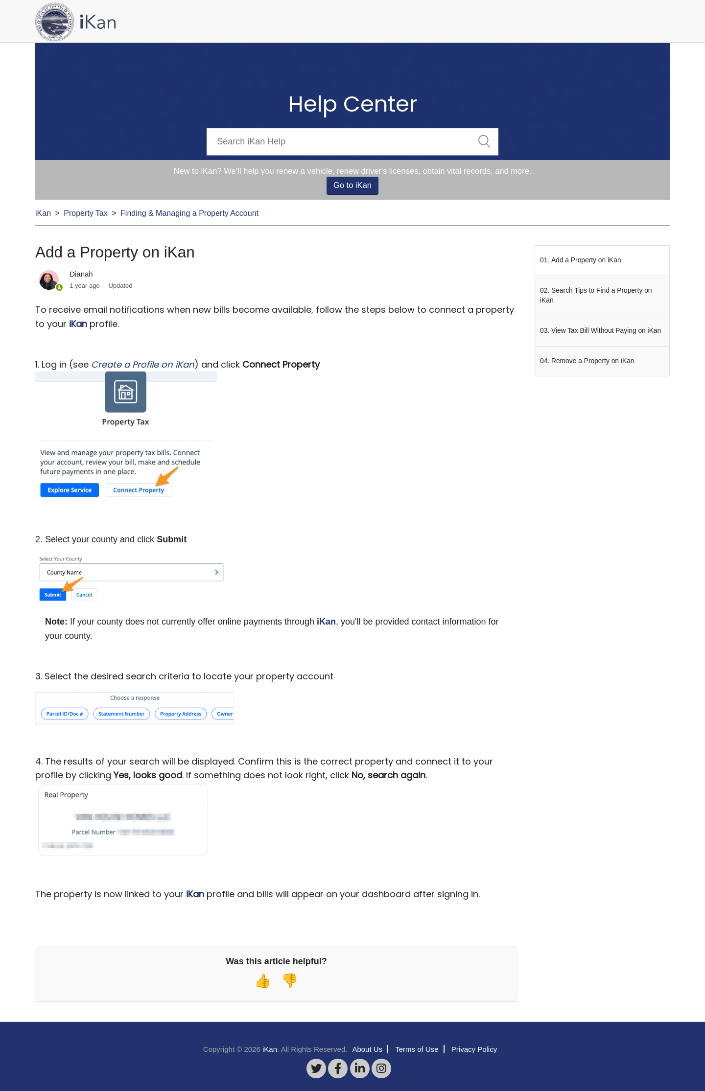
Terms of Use (416, 1049)
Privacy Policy (474, 1049)
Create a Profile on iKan (142, 364)
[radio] (262, 981)
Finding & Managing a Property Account (189, 213)
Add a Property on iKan (586, 260)
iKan (43, 213)
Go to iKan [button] (352, 185)
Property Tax (86, 213)
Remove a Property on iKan (592, 361)
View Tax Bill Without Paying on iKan (606, 330)
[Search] (352, 141)
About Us (367, 1049)
